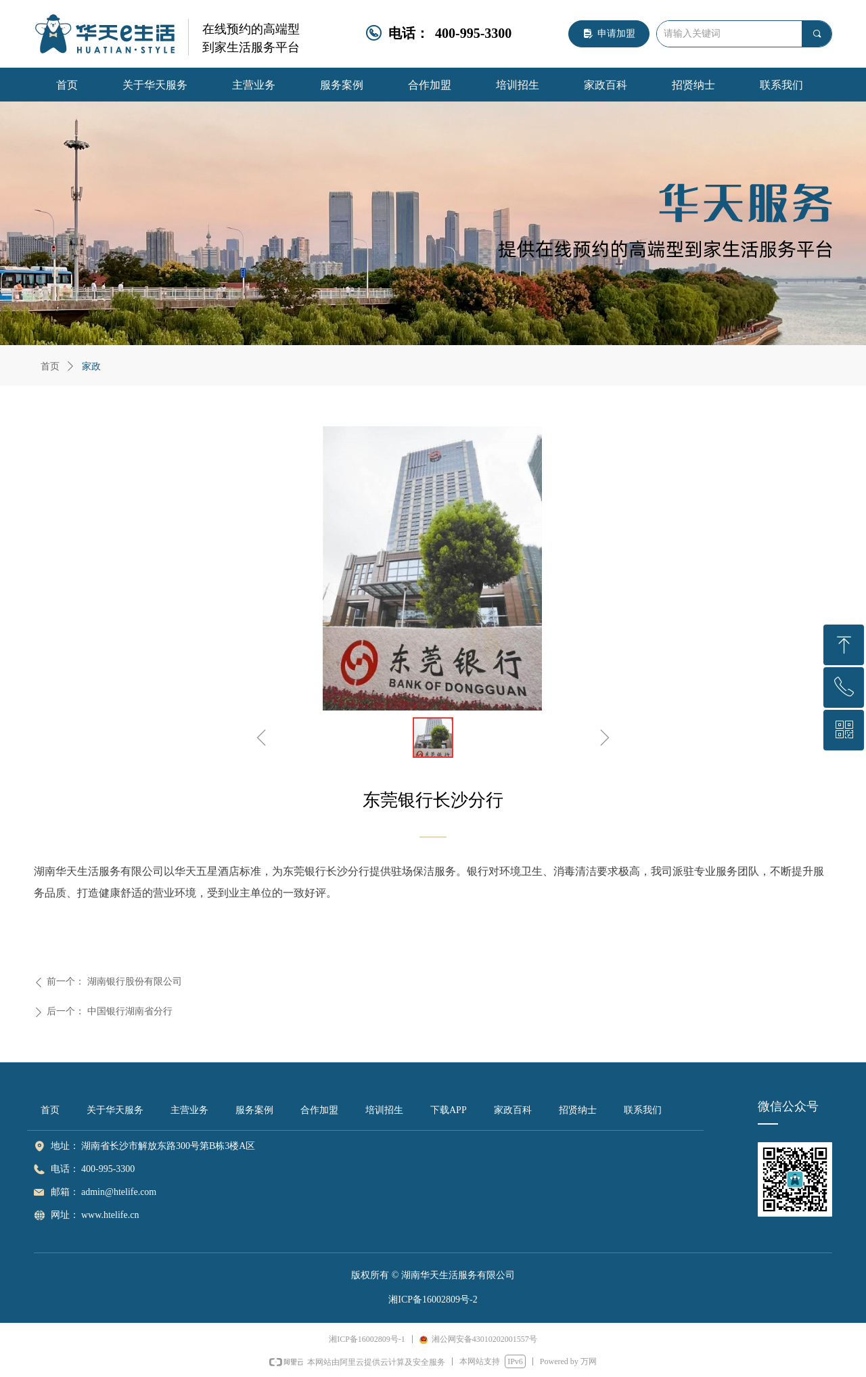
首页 (50, 366)
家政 (91, 366)
